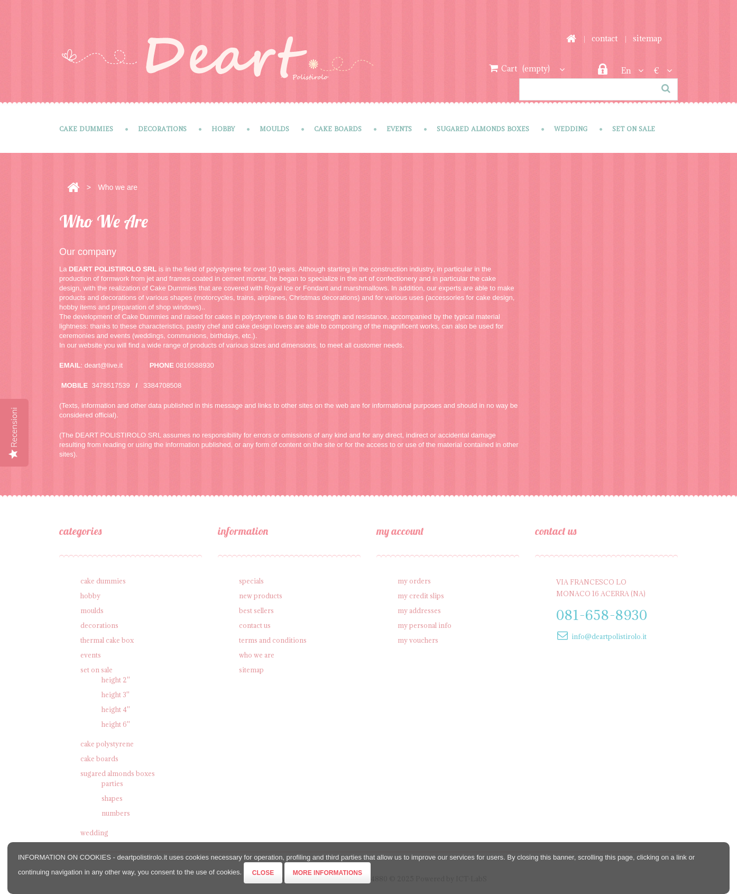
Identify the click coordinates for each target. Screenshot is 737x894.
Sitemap (251, 669)
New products (260, 595)
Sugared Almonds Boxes (483, 129)
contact (605, 38)
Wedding (570, 129)
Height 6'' (116, 724)
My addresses (419, 610)
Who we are (256, 655)
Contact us (255, 625)
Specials (251, 581)
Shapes (112, 798)
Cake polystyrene (107, 744)
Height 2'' (116, 680)
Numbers (116, 813)
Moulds (274, 129)
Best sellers (256, 610)
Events (399, 129)
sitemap (647, 38)
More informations (327, 873)
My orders (414, 581)
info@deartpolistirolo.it (609, 636)
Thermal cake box (107, 640)
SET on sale (633, 129)
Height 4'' (116, 709)
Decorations (162, 129)
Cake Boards (338, 129)
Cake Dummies (86, 129)
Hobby (223, 129)
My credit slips (421, 595)
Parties (112, 783)
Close (263, 873)
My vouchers (418, 640)
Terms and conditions (273, 640)
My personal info (425, 625)
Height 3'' (116, 694)
